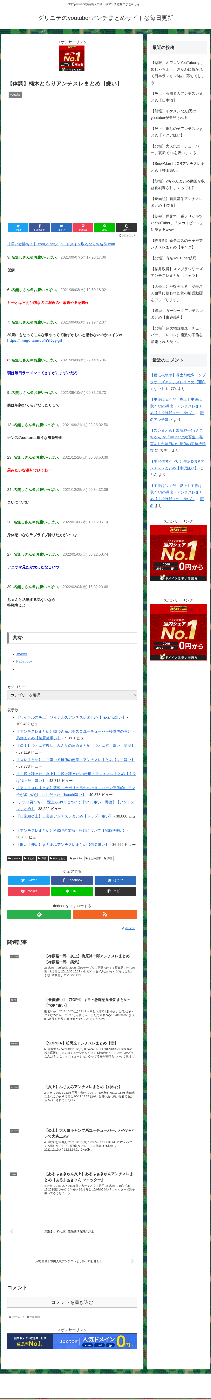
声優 (42, 858)
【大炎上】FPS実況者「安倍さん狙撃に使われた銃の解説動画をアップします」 (177, 293)
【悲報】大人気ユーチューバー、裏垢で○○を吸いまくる (175, 149)
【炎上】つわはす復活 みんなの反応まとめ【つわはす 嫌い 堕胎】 (75, 745)
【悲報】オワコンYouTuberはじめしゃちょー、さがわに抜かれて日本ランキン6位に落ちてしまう (178, 73)
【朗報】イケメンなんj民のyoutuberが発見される (173, 114)
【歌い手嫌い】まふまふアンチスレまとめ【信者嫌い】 (62, 845)
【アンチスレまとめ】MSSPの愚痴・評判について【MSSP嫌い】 (71, 830)
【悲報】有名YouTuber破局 (173, 258)
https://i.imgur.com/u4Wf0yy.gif (34, 340)
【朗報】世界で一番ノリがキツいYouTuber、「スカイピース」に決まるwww (177, 223)
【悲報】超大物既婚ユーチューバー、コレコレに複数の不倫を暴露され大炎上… (177, 335)
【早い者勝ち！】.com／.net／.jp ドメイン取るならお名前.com (61, 244)
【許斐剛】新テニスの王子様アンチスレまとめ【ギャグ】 (177, 244)
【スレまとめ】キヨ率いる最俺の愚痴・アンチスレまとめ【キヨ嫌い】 (75, 760)
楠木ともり (58, 858)
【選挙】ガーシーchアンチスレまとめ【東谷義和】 (177, 314)
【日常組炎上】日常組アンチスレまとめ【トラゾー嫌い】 (64, 816)
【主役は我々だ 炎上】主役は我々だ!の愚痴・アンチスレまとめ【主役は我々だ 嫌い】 (176, 406)
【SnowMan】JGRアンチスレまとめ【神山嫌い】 (177, 167)
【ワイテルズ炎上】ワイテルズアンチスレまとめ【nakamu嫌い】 (71, 717)
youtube (14, 858)
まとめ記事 (93, 858)
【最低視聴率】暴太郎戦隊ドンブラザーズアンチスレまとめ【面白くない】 (178, 382)
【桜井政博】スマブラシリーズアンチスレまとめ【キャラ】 (177, 272)
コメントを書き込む (72, 1302)
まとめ (29, 858)
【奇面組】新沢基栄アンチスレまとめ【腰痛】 (177, 202)
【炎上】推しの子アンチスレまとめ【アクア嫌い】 (177, 132)
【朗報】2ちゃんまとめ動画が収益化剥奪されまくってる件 (178, 184)
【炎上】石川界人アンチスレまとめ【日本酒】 (177, 96)
